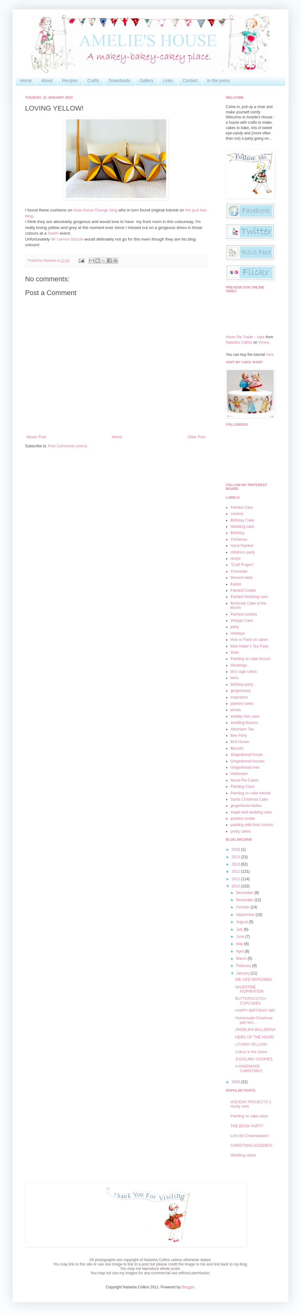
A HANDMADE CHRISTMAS (248, 1068)
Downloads (119, 80)
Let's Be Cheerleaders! (249, 1136)
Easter (235, 584)
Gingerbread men (245, 767)
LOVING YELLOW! (251, 1044)
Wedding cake (242, 526)
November (245, 900)
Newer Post (36, 437)
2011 (236, 879)
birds (234, 678)
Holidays (237, 633)
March (242, 958)
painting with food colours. (252, 825)
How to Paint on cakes (249, 639)
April (240, 951)
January (243, 973)
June (240, 936)
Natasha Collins (239, 342)
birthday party (241, 684)
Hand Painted (241, 545)
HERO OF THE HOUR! (254, 1037)
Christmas (238, 539)
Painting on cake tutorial (250, 793)
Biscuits (236, 748)
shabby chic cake (244, 716)
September (246, 914)
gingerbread (240, 691)
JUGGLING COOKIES (253, 1059)
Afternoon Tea (242, 729)
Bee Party (238, 735)
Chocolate (238, 571)
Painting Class (242, 786)
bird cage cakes (243, 671)
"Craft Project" (242, 565)
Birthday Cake (242, 520)
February (244, 966)
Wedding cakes (243, 1155)
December (245, 893)
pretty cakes (240, 831)
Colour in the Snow (251, 1052)
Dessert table (241, 577)
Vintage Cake (241, 620)
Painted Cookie (243, 590)
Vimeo (263, 342)
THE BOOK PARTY (246, 1126)
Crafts (93, 80)
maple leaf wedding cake (251, 812)
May (240, 944)
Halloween (239, 774)
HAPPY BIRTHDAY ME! (255, 1010)
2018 (236, 849)
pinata (235, 710)
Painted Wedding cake (249, 597)
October (243, 907)
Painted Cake (241, 507)
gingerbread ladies (245, 805)
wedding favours (244, 722)
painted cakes (242, 703)
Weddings (238, 665)
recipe (235, 558)
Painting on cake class (249, 1116)
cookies (236, 514)
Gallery (146, 80)
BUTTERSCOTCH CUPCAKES (250, 1000)
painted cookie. (243, 818)
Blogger (188, 1287)
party (234, 627)
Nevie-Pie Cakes (244, 780)
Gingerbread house (246, 754)
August (242, 922)
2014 (236, 857)
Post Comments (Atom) (67, 446)
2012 (236, 871)
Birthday (237, 533)
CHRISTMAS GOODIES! (251, 1145)
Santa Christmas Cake (249, 799)
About (47, 80)
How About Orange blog (95, 210)
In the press (218, 80)
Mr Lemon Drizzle (67, 239)
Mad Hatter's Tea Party (249, 646)
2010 (236, 886)
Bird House (239, 742)
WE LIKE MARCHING (253, 979)
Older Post (196, 437)
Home (26, 80)
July (240, 929)
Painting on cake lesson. (250, 659)
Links (168, 80)
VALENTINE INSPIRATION (249, 989)
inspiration (239, 697)
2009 (236, 1082)
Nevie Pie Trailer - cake (245, 337)
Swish (53, 233)
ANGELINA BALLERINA (255, 1029)
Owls (234, 652)
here (269, 354)
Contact (190, 80)
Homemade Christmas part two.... (253, 1020)
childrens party (242, 552)
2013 (236, 864)
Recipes (70, 80)
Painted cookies (243, 614)
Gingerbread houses (247, 761)
